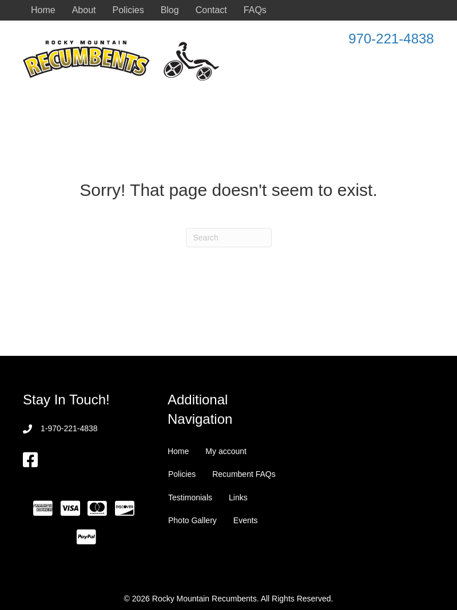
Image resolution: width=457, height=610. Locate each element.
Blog (170, 10)
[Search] (229, 237)
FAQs (255, 10)
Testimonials (190, 497)
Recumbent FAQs (244, 474)
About (84, 10)
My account (226, 451)
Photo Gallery (192, 520)
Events (245, 520)
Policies (128, 10)
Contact (211, 10)
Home (43, 10)
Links (238, 497)
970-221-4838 (391, 38)
